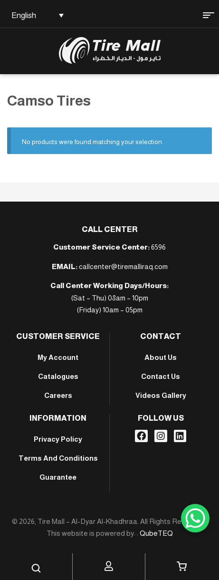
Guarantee (57, 477)
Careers (58, 395)
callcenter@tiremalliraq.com (123, 266)
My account (58, 357)
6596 (158, 247)
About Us (160, 357)
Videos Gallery (160, 395)
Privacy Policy (58, 439)
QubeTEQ (156, 533)
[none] (36, 15)
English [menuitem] (23, 15)
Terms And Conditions (58, 458)
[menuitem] (36, 15)
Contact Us (160, 376)
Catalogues (58, 376)
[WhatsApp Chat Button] (195, 518)
